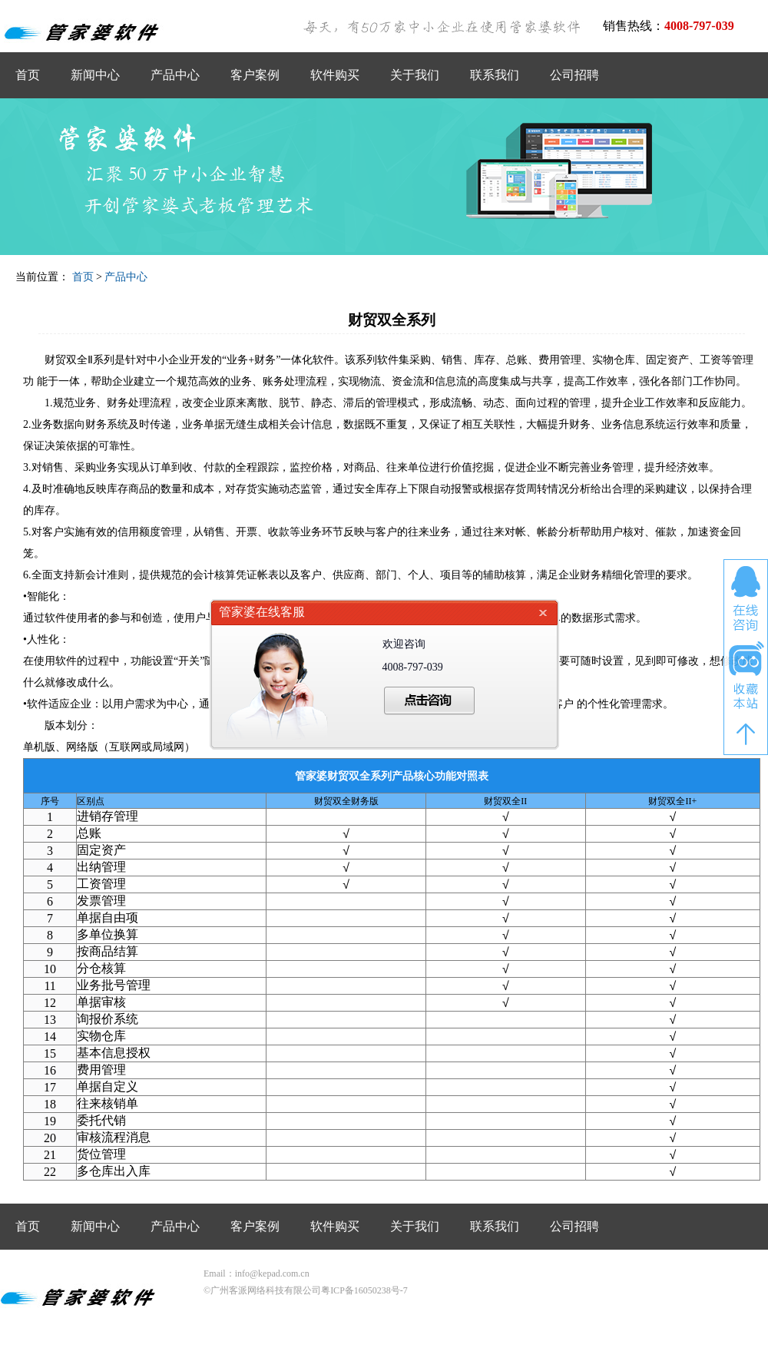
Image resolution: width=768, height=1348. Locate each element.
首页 (27, 74)
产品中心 (175, 74)
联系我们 (494, 74)
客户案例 (255, 74)
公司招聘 (574, 74)
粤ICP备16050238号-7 (364, 1290)
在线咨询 (745, 598)
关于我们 (414, 74)
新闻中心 (95, 74)
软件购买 (334, 74)
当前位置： (42, 277)
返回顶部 (745, 734)
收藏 (745, 676)
